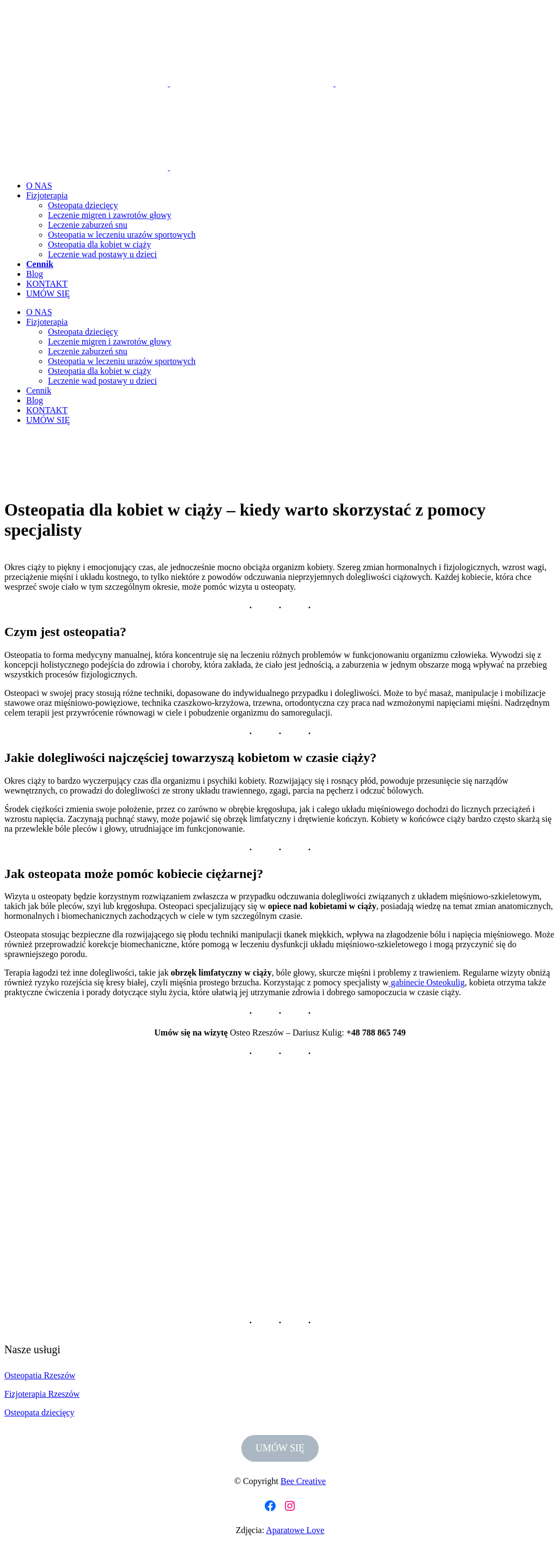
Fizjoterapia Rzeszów (42, 1393)
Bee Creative (303, 1481)
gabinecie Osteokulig (427, 982)
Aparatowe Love (295, 1530)
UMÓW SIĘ (280, 1448)
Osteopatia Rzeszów (39, 1375)
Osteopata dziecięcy (39, 1412)
